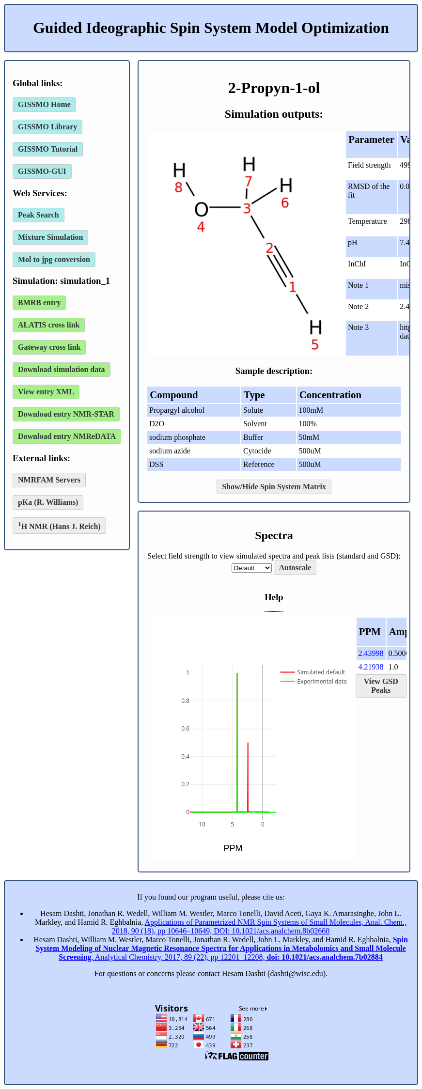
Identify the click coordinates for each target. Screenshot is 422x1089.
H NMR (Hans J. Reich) (59, 525)
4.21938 (371, 667)
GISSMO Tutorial (48, 149)
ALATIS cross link (48, 325)
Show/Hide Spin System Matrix (274, 486)
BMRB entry (39, 302)
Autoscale (295, 567)
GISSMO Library (47, 127)
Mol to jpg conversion (54, 259)
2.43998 (371, 653)
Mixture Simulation (50, 237)
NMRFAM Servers (49, 480)
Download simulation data (61, 369)
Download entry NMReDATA (67, 436)
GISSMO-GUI (42, 171)
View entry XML (46, 392)
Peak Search (38, 215)
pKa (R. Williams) (48, 502)
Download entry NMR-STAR (66, 414)
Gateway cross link (49, 347)
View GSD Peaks (381, 685)
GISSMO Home (44, 104)
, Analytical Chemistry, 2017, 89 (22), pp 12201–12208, (221, 948)
